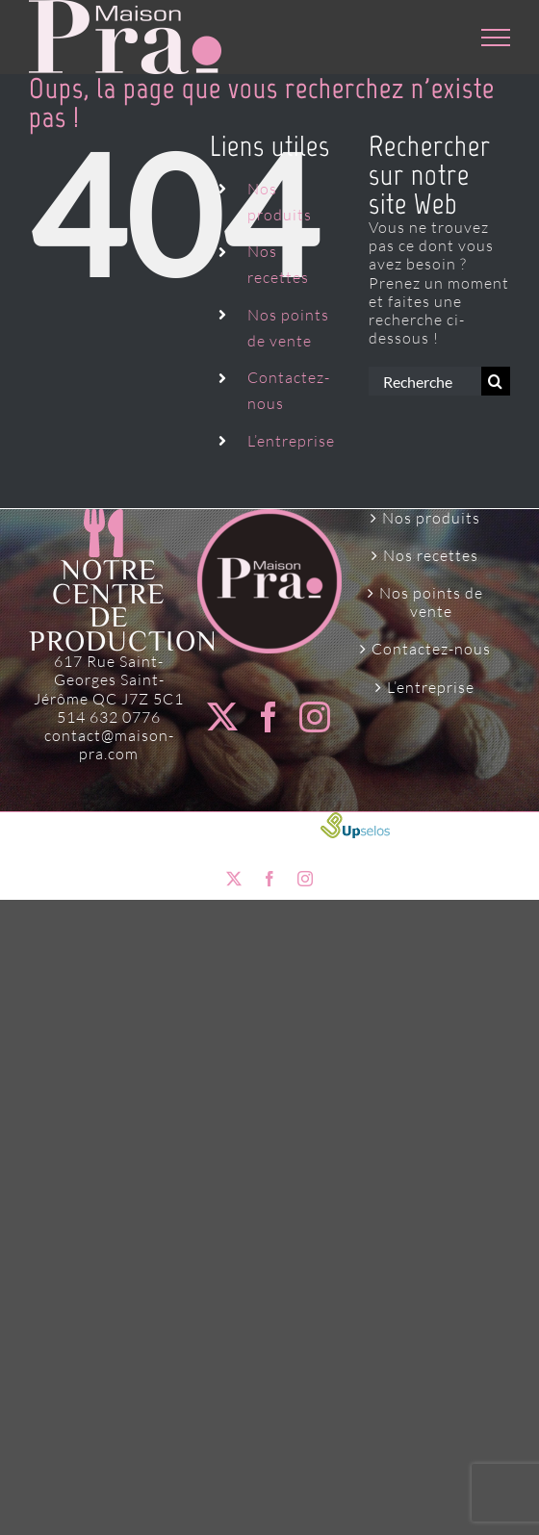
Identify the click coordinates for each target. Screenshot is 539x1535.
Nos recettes (430, 556)
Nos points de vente (431, 602)
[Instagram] (315, 717)
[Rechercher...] (425, 381)
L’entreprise (291, 440)
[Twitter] (223, 717)
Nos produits (431, 518)
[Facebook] (269, 717)
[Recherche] (495, 381)
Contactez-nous (431, 649)
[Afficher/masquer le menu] (496, 37)
